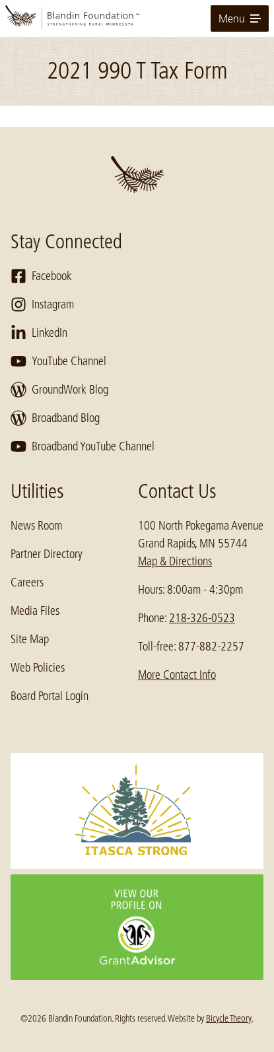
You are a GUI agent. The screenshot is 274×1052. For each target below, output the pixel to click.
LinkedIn (39, 333)
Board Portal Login (49, 696)
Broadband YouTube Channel (82, 446)
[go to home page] (137, 18)
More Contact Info (177, 675)
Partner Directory (47, 554)
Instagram (42, 304)
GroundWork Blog (59, 390)
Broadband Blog (55, 418)
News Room (36, 525)
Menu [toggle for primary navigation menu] (240, 18)
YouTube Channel (58, 361)
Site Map (30, 639)
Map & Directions (175, 561)
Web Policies (38, 667)
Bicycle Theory (229, 1018)
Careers (27, 582)
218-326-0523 (202, 618)
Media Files (35, 611)
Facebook (41, 276)
